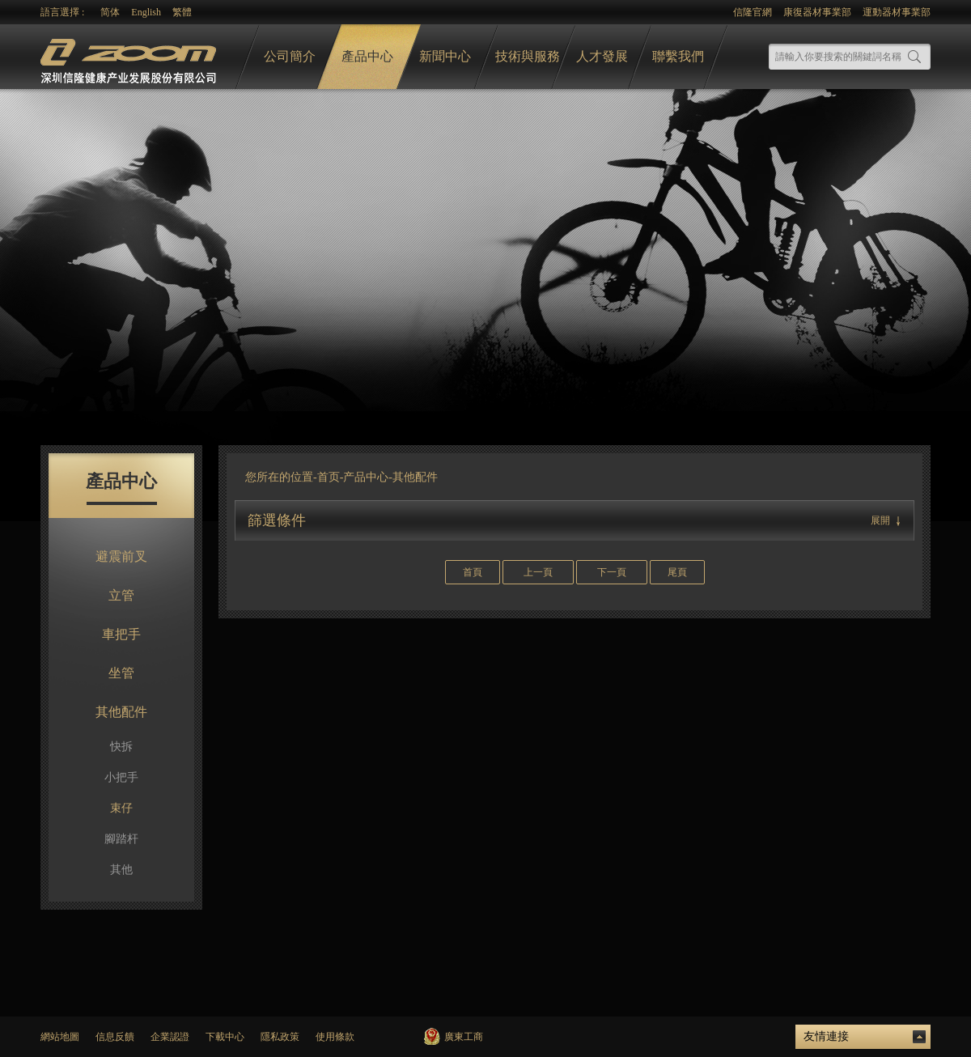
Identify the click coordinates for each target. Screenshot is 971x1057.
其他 (121, 870)
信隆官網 (752, 12)
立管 (121, 595)
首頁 (472, 572)
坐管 (121, 673)
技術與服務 (527, 56)
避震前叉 (121, 556)
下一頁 (611, 572)
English (146, 12)
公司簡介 (290, 56)
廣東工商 (463, 1036)
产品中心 (365, 477)
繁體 (182, 12)
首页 (328, 477)
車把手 (121, 634)
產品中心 (367, 56)
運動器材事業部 (897, 12)
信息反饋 (114, 1036)
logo (130, 57)
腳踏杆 (121, 839)
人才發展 (602, 56)
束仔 (121, 808)
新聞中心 (445, 56)
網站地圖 (59, 1036)
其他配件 (121, 712)
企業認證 (170, 1036)
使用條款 (335, 1036)
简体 (110, 12)
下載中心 (225, 1036)
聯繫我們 (678, 56)
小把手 (121, 777)
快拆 (121, 747)
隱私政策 (280, 1036)
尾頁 (677, 572)
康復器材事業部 (817, 12)
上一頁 (538, 572)
